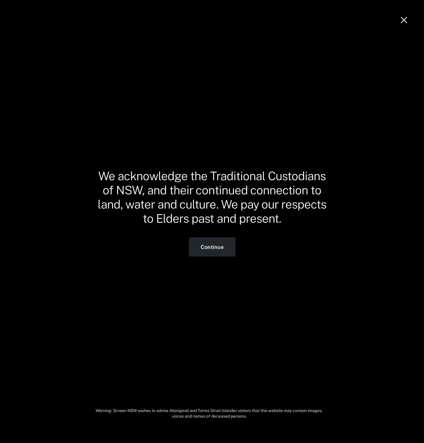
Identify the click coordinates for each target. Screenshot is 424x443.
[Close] (404, 20)
